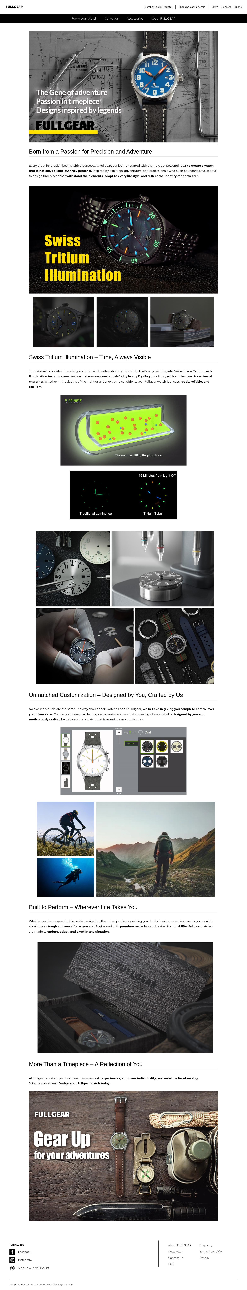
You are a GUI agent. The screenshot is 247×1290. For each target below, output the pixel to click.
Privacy (204, 1257)
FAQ (171, 1264)
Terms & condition (212, 1251)
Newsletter (175, 1251)
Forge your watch (84, 18)
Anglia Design (65, 1284)
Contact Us (175, 1257)
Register (167, 7)
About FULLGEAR (163, 18)
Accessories (135, 18)
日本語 (215, 7)
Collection (112, 18)
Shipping (206, 1245)
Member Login (152, 7)
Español (238, 7)
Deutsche (226, 7)
